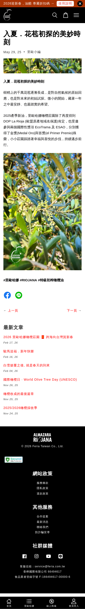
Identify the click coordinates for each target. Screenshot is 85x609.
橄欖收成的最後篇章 (18, 394)
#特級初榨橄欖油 (51, 280)
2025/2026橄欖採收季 (20, 408)
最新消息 (43, 521)
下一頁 (72, 310)
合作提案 (43, 516)
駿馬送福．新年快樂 (18, 351)
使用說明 (65, 3)
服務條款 (43, 483)
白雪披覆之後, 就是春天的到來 (26, 365)
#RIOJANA (28, 280)
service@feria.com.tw (50, 566)
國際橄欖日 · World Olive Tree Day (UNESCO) (40, 379)
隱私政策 (43, 488)
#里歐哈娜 (11, 280)
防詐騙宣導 (42, 532)
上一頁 (13, 310)
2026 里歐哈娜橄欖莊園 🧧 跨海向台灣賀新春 (38, 337)
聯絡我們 (43, 527)
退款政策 (43, 493)
